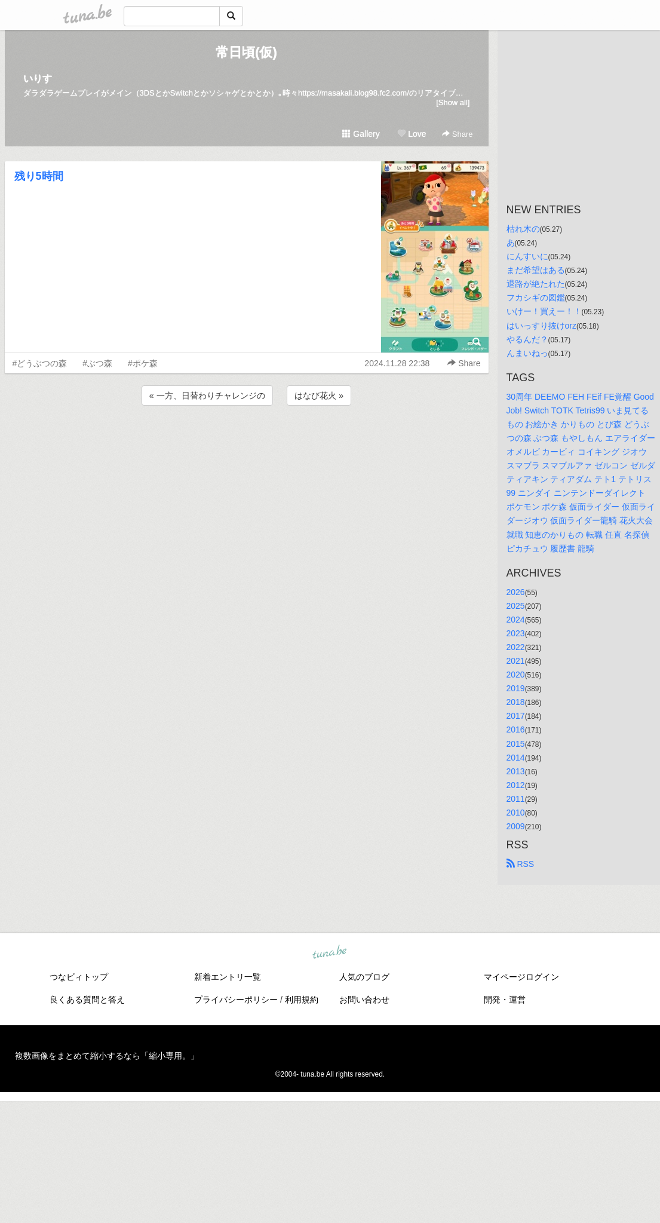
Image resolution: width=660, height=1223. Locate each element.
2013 (515, 771)
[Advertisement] (247, 440)
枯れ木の (523, 229)
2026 (515, 592)
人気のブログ (364, 977)
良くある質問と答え (87, 999)
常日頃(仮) (246, 52)
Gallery (360, 134)
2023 (515, 633)
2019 (515, 688)
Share (457, 134)
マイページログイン (521, 977)
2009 (515, 826)
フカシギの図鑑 (535, 297)
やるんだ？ (527, 339)
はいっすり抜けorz (541, 325)
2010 (515, 812)
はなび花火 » (318, 395)
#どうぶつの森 (40, 363)
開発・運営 (505, 999)
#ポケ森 (143, 363)
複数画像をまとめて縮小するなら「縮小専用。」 (107, 1055)
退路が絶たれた (535, 284)
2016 (515, 729)
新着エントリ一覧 (227, 977)
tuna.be (329, 953)
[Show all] (452, 102)
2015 (515, 744)
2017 (515, 716)
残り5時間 (38, 176)
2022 (515, 647)
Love (411, 134)
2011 (515, 799)
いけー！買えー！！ (544, 311)
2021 (515, 661)
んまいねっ (527, 353)
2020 (515, 674)
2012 (515, 785)
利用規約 (301, 999)
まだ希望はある (535, 270)
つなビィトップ (79, 977)
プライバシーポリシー (236, 999)
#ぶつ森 (97, 363)
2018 (515, 702)
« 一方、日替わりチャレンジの (207, 395)
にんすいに (527, 256)
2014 (515, 757)
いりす (37, 78)
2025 (515, 606)
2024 (515, 619)
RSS (520, 864)
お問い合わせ (364, 999)
